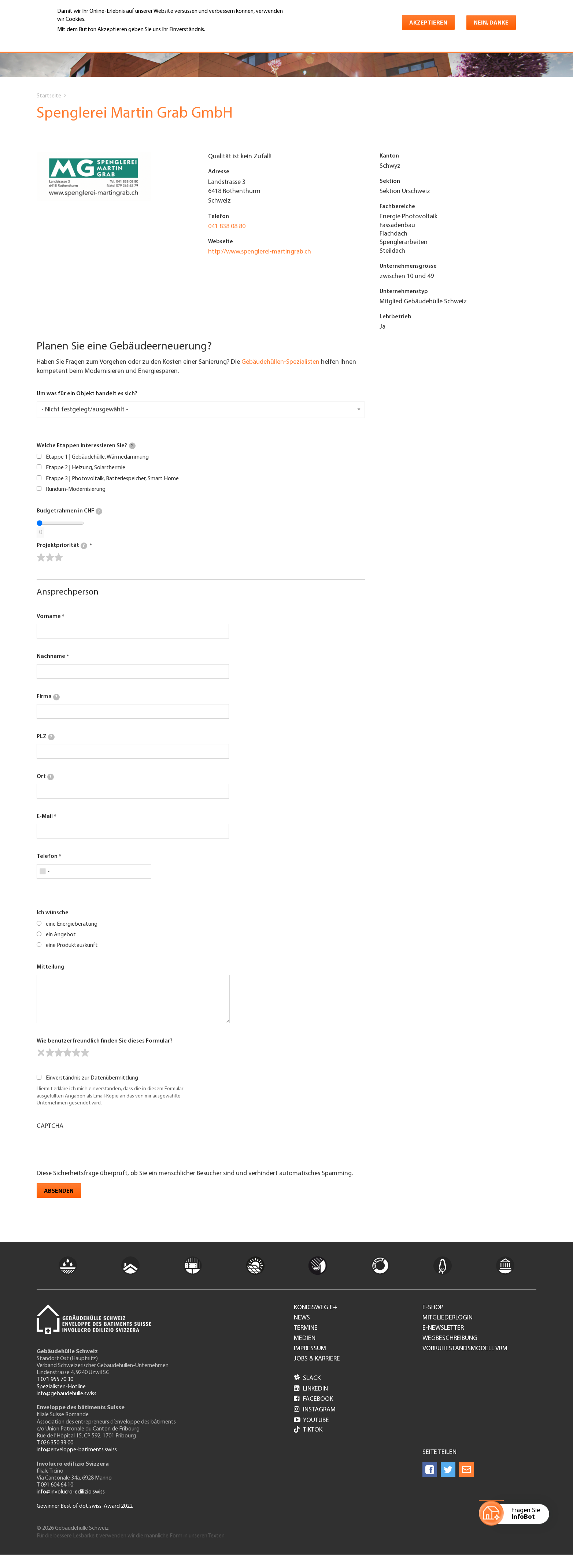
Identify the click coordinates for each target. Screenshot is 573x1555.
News (302, 1318)
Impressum (310, 1348)
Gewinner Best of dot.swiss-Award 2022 (85, 1506)
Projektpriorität (62, 546)
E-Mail (45, 816)
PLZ (46, 737)
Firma (48, 697)
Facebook (313, 1399)
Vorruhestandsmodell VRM (464, 1348)
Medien (304, 1338)
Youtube (311, 1420)
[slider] (50, 557)
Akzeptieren (428, 23)
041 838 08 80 (226, 226)
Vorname (49, 616)
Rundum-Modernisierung (76, 489)
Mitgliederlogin (447, 1318)
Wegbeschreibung (449, 1338)
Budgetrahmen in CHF (69, 511)
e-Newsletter (443, 1328)
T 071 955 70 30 (55, 1379)
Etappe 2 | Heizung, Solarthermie (85, 468)
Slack (307, 1378)
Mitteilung (50, 967)
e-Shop (432, 1307)
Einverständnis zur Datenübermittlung (92, 1078)
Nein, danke (491, 23)
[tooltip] (132, 446)
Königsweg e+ (315, 1307)
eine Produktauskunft (72, 945)
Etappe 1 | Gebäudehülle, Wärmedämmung (97, 457)
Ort (45, 777)
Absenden (59, 1191)
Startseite (49, 96)
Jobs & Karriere (317, 1359)
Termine (306, 1328)
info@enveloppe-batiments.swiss (77, 1450)
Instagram (315, 1409)
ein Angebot (61, 935)
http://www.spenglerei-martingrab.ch (259, 251)
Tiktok (308, 1430)
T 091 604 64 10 (55, 1485)
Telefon (47, 856)
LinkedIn (311, 1388)
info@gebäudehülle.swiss (66, 1394)
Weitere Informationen (89, 40)
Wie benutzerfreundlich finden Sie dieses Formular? (105, 1041)
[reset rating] (41, 1052)
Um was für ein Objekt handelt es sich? (87, 394)
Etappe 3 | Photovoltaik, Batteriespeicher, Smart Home (112, 479)
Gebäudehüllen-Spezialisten (280, 362)
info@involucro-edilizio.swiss (71, 1492)
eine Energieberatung (71, 924)
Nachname (51, 656)
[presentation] (92, 1148)
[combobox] (44, 871)
